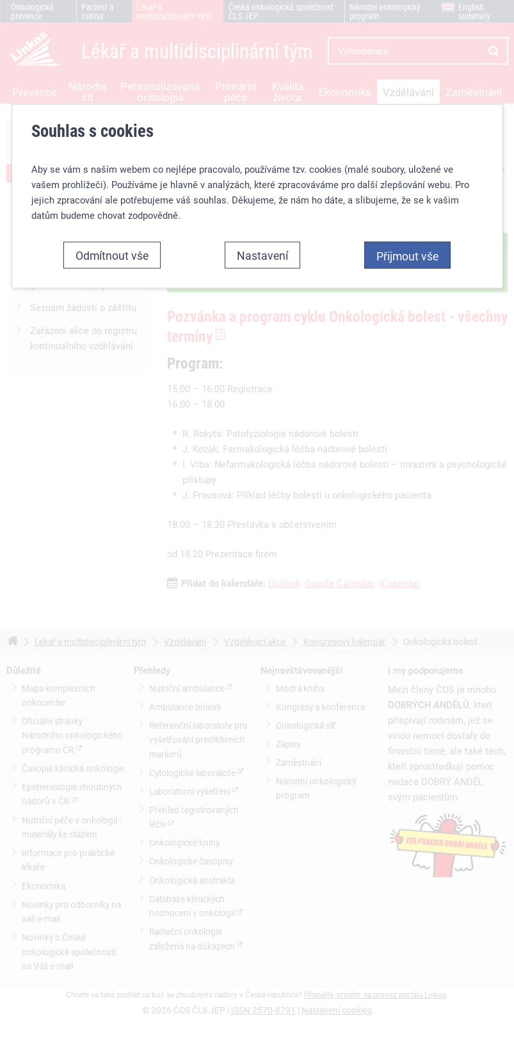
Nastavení (262, 255)
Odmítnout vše (112, 255)
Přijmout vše (407, 256)
